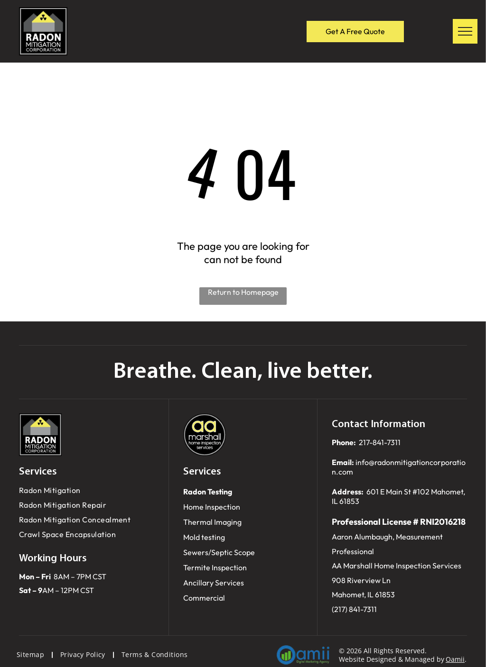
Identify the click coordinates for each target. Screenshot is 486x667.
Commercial (204, 598)
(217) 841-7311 (354, 609)
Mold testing (204, 537)
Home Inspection (211, 507)
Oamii (455, 659)
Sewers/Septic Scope (219, 552)
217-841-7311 (380, 442)
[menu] (465, 31)
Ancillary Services (213, 582)
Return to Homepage (243, 292)
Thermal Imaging (212, 522)
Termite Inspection (215, 567)
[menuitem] (86, 490)
